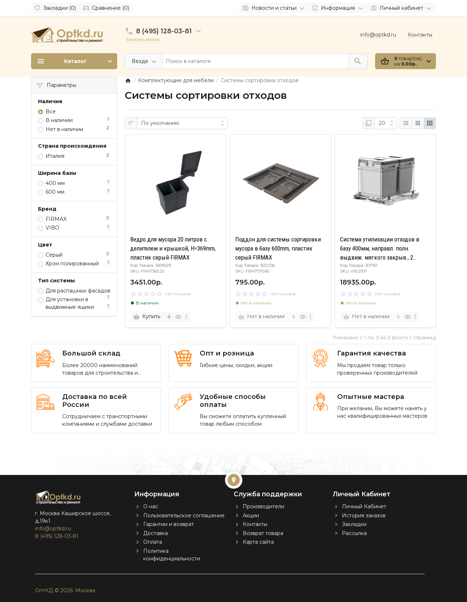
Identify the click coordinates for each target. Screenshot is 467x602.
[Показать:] (385, 123)
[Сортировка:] (182, 123)
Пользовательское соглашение (184, 515)
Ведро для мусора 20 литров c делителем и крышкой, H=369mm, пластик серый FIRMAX (173, 248)
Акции (251, 515)
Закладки (354, 524)
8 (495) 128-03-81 (164, 31)
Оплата (152, 542)
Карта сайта (258, 542)
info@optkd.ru (378, 34)
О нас (150, 506)
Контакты (420, 34)
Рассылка (354, 533)
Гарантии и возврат (168, 524)
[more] (186, 316)
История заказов (364, 515)
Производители (263, 506)
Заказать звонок (143, 39)
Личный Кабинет (364, 506)
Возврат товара (263, 533)
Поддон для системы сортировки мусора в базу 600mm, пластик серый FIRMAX (278, 248)
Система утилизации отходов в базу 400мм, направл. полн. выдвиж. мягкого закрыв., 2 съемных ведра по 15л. (379, 249)
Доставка (155, 533)
